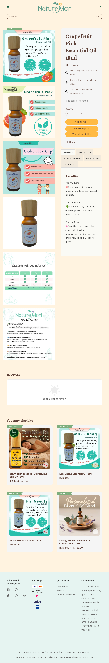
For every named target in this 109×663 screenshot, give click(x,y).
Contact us (62, 587)
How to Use (92, 158)
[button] (8, 8)
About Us (61, 590)
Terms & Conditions (25, 657)
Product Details (72, 158)
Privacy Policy (43, 657)
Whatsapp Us (81, 128)
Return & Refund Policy (62, 657)
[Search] (98, 16)
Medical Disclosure (66, 594)
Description (84, 152)
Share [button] (70, 142)
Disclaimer (69, 164)
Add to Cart (81, 121)
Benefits (68, 152)
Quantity (69, 109)
